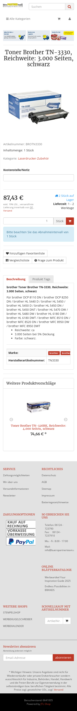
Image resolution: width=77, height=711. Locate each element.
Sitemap (46, 489)
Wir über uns (10, 482)
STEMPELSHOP (11, 612)
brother (53, 353)
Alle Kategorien (18, 19)
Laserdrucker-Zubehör (33, 158)
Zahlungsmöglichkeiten (16, 475)
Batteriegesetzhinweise (55, 502)
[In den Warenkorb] (70, 221)
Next (66, 420)
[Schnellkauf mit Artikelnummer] (54, 620)
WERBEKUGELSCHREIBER (17, 619)
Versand (7, 210)
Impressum (48, 495)
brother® (67, 353)
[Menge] (28, 220)
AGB (44, 482)
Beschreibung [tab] (15, 279)
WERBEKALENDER (13, 626)
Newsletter (9, 495)
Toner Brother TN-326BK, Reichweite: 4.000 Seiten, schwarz (38, 427)
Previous (11, 420)
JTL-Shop (46, 704)
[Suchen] (47, 6)
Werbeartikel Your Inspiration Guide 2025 (58, 579)
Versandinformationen (16, 489)
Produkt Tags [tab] (41, 279)
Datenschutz (49, 475)
